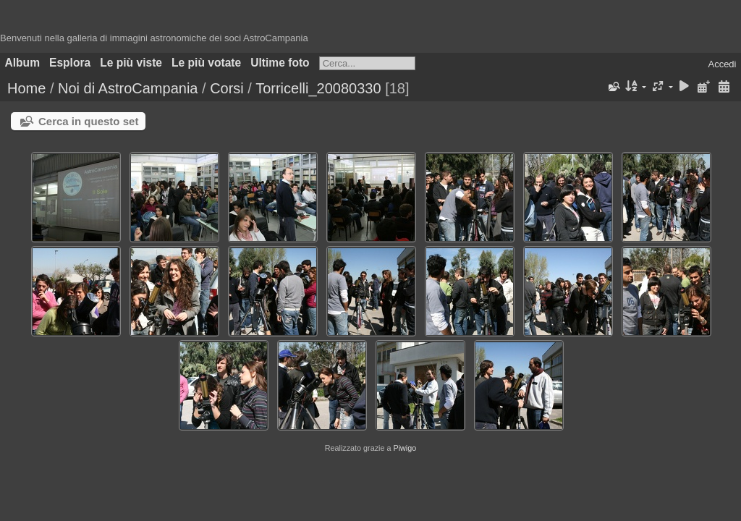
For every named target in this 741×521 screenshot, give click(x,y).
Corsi (227, 88)
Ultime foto (279, 62)
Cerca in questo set (88, 121)
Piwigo (404, 448)
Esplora (69, 62)
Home (26, 88)
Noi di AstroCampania (128, 88)
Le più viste (131, 62)
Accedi (722, 64)
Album (23, 62)
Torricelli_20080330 (318, 88)
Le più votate (206, 62)
